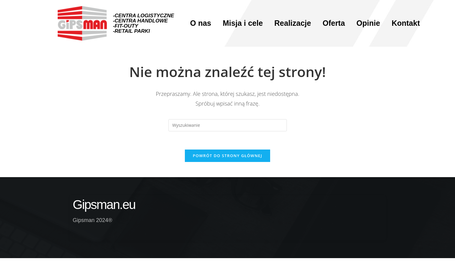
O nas (200, 23)
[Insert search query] (227, 125)
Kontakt (406, 23)
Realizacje (292, 23)
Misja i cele (243, 23)
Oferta (334, 23)
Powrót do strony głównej (227, 155)
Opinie (368, 23)
